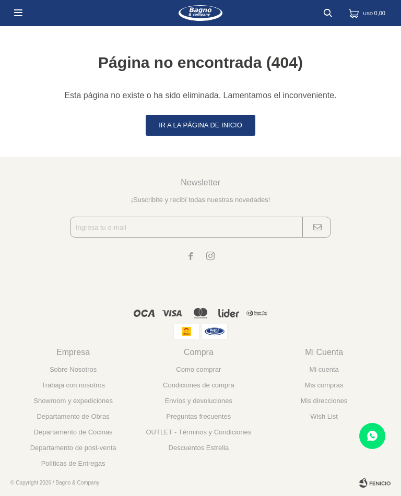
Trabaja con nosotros (73, 385)
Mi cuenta (323, 369)
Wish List (324, 416)
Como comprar (198, 369)
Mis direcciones (324, 401)
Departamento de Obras (73, 416)
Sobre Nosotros (73, 369)
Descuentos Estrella (199, 448)
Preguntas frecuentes (199, 416)
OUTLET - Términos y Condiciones (198, 432)
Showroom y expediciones (73, 401)
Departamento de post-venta (73, 448)
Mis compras (324, 385)
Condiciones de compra (198, 385)
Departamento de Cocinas (73, 432)
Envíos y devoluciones (198, 401)
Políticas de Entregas (73, 463)
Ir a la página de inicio (200, 125)
